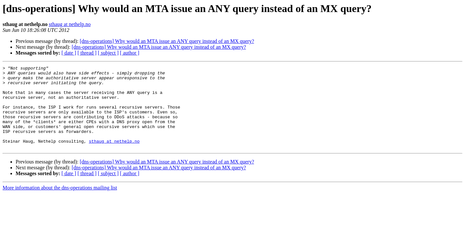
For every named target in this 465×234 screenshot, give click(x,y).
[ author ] (130, 53)
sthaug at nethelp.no (69, 24)
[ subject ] (108, 53)
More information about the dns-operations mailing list (60, 204)
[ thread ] (87, 53)
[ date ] (68, 53)
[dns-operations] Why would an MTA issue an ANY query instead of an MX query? (167, 41)
